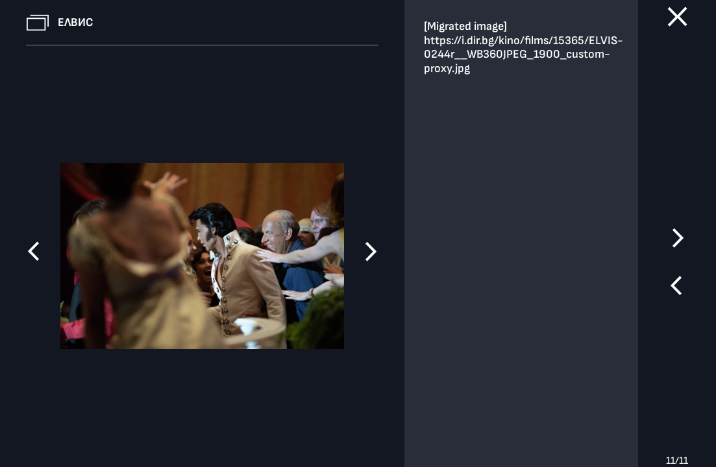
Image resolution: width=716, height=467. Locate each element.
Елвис (75, 22)
